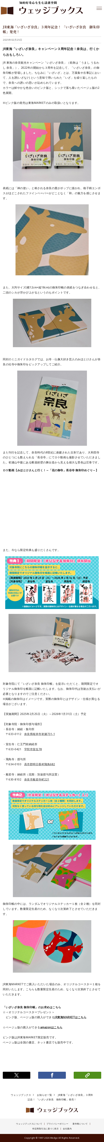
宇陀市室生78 (33, 749)
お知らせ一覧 (44, 1095)
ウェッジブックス (21, 1095)
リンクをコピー (87, 1075)
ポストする (16, 1075)
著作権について (80, 1124)
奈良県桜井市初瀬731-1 (39, 734)
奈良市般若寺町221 (36, 779)
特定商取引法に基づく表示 (45, 1129)
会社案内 (67, 1129)
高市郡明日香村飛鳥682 (39, 764)
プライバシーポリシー (57, 1124)
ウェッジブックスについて (29, 1124)
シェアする (52, 1075)
